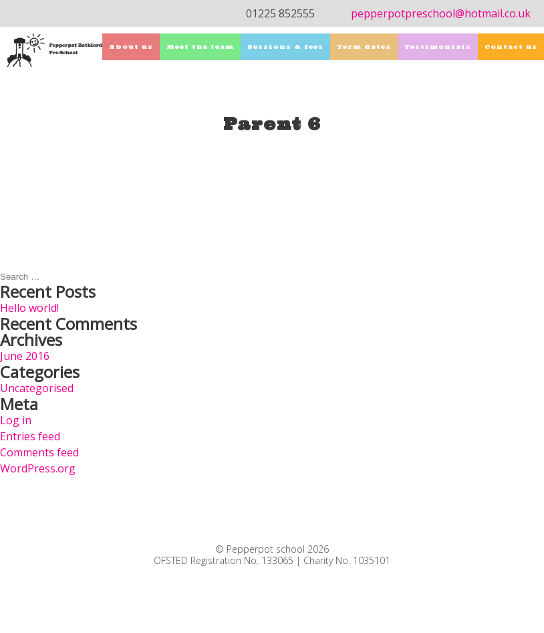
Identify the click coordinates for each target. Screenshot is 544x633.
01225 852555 (280, 13)
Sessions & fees (285, 46)
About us (131, 46)
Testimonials (437, 46)
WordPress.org (38, 468)
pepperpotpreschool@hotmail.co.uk (441, 13)
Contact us (511, 46)
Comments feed (39, 452)
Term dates (364, 46)
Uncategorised (37, 388)
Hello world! (29, 307)
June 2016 (24, 356)
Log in (15, 420)
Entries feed (30, 436)
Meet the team (200, 46)
